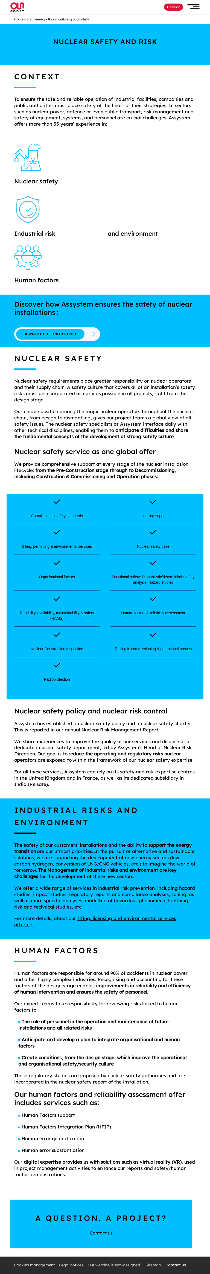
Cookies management (34, 1265)
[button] (193, 7)
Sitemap (153, 1265)
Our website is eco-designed (114, 1265)
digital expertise (42, 1162)
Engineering (36, 19)
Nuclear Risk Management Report (119, 730)
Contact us (101, 1233)
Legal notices (71, 1265)
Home (19, 19)
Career (173, 7)
